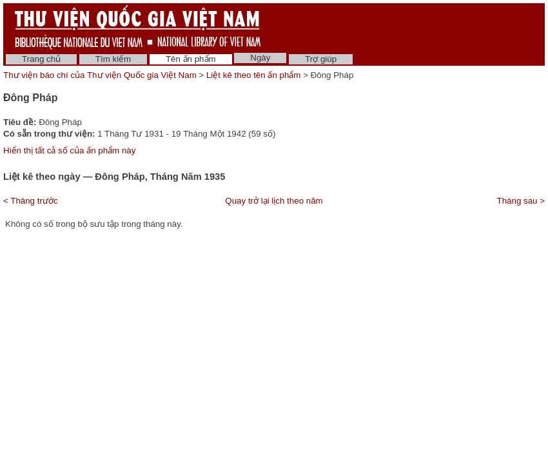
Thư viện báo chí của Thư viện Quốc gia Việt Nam (100, 75)
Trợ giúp (321, 59)
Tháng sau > (521, 201)
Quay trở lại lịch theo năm (273, 201)
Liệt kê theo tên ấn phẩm (253, 75)
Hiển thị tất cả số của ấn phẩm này (69, 150)
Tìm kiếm (113, 59)
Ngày (260, 58)
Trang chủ (41, 59)
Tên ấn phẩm (191, 59)
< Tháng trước (30, 201)
